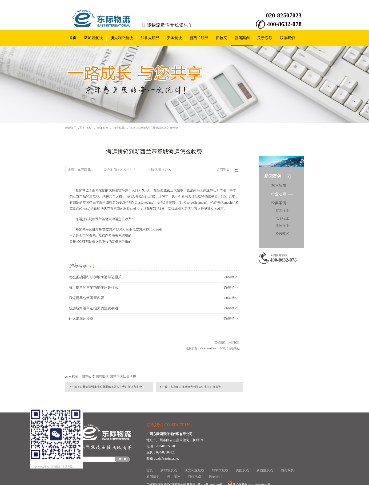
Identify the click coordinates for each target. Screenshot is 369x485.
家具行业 (282, 211)
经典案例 (278, 203)
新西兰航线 (198, 38)
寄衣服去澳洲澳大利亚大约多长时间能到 (195, 386)
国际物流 (88, 377)
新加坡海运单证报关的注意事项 (93, 308)
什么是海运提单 (81, 318)
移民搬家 (282, 233)
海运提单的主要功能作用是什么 (93, 287)
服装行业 (282, 226)
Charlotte (140, 202)
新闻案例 (242, 38)
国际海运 (102, 377)
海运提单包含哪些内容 (86, 298)
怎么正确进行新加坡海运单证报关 (95, 277)
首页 (72, 38)
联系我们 (287, 38)
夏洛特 (124, 202)
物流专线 (287, 470)
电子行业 (282, 218)
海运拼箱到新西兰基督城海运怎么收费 (154, 127)
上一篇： (74, 386)
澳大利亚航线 (121, 38)
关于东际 (264, 38)
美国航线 (174, 38)
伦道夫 (215, 202)
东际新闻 (278, 185)
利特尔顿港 (131, 208)
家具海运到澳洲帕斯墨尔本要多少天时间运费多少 (111, 386)
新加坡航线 (93, 38)
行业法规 (119, 127)
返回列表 (223, 170)
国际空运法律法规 (123, 377)
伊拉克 (221, 38)
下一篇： (164, 386)
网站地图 (194, 476)
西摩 (168, 202)
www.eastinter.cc (209, 348)
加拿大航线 (149, 38)
